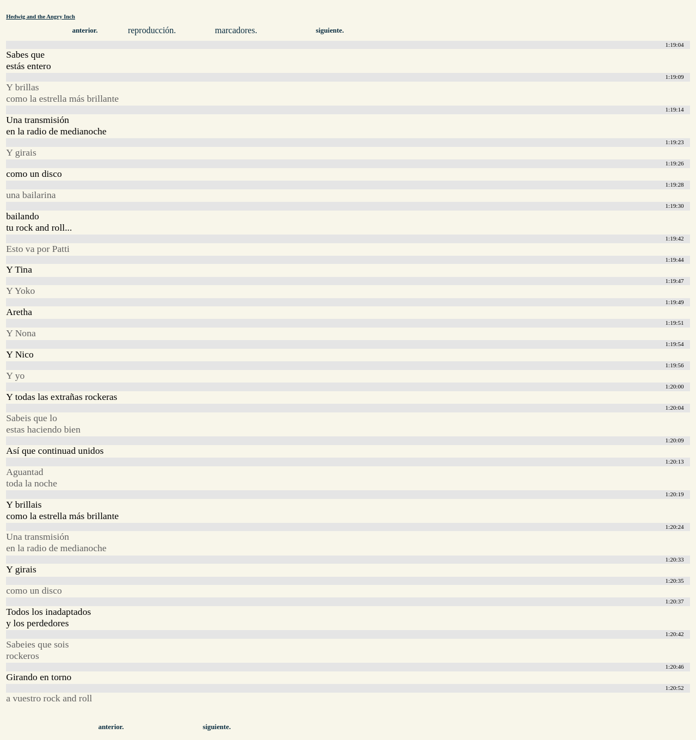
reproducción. (152, 30)
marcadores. (236, 30)
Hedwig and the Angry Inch (40, 16)
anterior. (85, 30)
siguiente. (330, 30)
